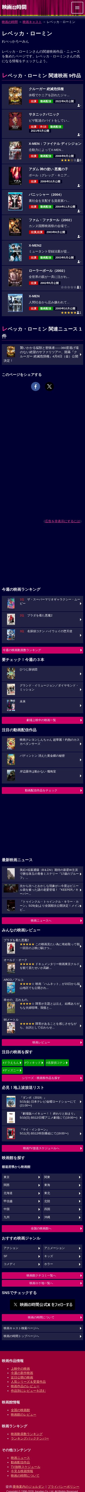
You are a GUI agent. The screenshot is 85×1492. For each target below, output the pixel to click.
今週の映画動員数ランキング (22, 650)
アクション (11, 1248)
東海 (47, 1185)
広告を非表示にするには (62, 521)
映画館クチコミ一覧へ (41, 1275)
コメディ (9, 1264)
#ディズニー (11, 1070)
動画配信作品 (20, 1462)
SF (5, 1256)
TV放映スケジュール (25, 1467)
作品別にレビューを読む (28, 1390)
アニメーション (54, 1248)
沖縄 (47, 1217)
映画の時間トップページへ (21, 1336)
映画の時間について (41, 1317)
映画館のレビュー (23, 1414)
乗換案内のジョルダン (28, 1486)
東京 (7, 1177)
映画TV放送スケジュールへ (41, 1148)
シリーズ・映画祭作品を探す (41, 1078)
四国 (47, 1209)
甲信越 (8, 1201)
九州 (7, 1217)
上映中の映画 (20, 1368)
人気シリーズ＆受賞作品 (28, 1381)
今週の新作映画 (22, 1373)
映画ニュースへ (41, 920)
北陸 (47, 1201)
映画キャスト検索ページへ (21, 1328)
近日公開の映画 (22, 1377)
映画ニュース (20, 1458)
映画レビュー (41, 1042)
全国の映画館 (20, 1410)
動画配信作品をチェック (41, 790)
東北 (47, 1193)
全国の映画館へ (41, 1228)
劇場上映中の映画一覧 (41, 720)
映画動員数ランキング (27, 1434)
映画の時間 (10, 22)
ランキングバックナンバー (30, 1438)
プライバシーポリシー (63, 1486)
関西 (7, 1185)
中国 (7, 1209)
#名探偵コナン (56, 1062)
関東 (47, 1177)
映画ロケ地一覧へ (41, 1283)
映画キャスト (32, 22)
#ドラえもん (11, 1062)
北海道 (8, 1193)
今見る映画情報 (22, 1471)
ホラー (48, 1264)
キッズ (48, 1256)
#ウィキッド (32, 1062)
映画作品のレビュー (25, 1386)
